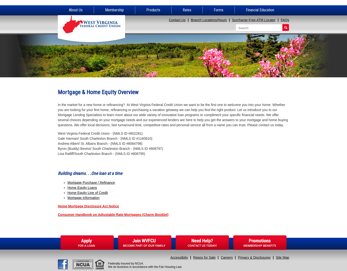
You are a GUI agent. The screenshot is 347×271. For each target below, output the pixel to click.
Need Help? (202, 242)
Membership (114, 10)
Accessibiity (179, 257)
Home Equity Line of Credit (87, 193)
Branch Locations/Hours (209, 20)
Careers (227, 257)
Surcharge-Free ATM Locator (253, 20)
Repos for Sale (204, 257)
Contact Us (177, 20)
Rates (187, 10)
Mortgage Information (83, 198)
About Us (76, 10)
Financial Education (260, 10)
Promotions (260, 242)
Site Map (282, 257)
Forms (218, 10)
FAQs (285, 20)
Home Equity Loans (82, 188)
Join (144, 242)
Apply (87, 242)
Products (153, 10)
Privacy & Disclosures (254, 257)
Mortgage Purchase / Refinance (91, 183)
